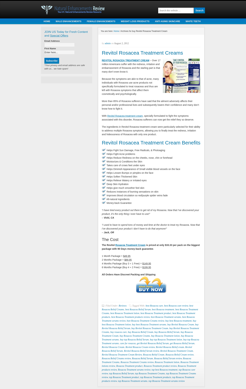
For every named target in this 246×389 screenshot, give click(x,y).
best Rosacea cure (154, 305)
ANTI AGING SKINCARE (167, 21)
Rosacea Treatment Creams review (137, 362)
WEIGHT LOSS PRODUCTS (135, 21)
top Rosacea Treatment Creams (150, 373)
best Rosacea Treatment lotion (124, 313)
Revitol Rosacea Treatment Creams (142, 53)
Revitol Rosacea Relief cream (170, 347)
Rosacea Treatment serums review (134, 369)
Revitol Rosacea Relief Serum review (141, 351)
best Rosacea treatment (163, 309)
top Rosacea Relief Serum (121, 373)
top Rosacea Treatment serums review (167, 381)
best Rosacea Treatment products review (130, 317)
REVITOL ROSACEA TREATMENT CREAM (125, 60)
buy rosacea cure (118, 332)
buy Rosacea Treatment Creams (135, 336)
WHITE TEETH (193, 21)
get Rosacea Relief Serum (182, 343)
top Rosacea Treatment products (155, 377)
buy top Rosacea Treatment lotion (166, 339)
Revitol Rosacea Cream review (140, 347)
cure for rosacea (128, 343)
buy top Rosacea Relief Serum (134, 339)
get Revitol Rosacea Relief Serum (153, 343)
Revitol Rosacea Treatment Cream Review (122, 354)
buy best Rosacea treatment (178, 321)
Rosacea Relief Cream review (180, 354)
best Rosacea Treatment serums (166, 317)
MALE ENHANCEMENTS (68, 21)
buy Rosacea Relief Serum (167, 332)
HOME (47, 21)
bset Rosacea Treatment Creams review (145, 321)
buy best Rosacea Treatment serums (149, 324)
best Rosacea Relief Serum (138, 309)
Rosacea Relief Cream (153, 354)
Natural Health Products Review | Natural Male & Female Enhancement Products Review (75, 9)
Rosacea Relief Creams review (116, 358)
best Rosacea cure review (176, 305)
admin (108, 43)
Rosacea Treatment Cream (130, 245)
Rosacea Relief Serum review (168, 358)
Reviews (123, 305)
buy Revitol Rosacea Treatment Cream (149, 328)
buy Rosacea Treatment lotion (165, 336)
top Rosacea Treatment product (124, 377)
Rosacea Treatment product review (160, 366)
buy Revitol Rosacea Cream (180, 324)
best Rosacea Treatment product (155, 313)
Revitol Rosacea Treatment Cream (176, 351)
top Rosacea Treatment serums (132, 381)
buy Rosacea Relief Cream (140, 332)
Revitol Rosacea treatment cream (125, 115)
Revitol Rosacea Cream (113, 347)
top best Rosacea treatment (164, 369)
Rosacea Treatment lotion (167, 362)
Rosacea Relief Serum (142, 358)
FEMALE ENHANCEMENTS (101, 21)
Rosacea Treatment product (129, 366)
